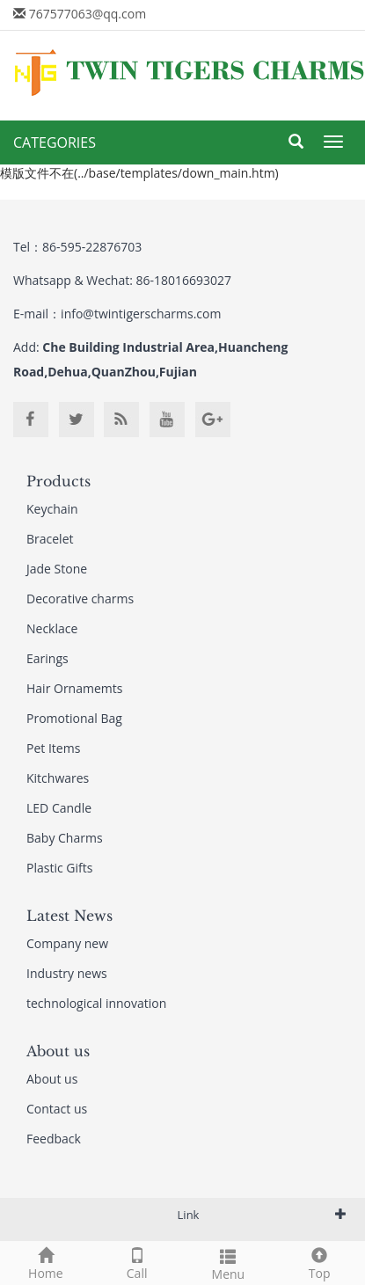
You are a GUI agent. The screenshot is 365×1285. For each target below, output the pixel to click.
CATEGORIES (54, 142)
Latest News (69, 915)
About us (58, 1051)
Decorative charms (80, 598)
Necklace (51, 628)
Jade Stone (56, 568)
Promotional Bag (74, 718)
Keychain (52, 508)
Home (45, 1261)
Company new (67, 943)
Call (137, 1261)
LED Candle (58, 807)
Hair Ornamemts (74, 688)
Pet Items (53, 748)
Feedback (53, 1138)
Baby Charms (64, 837)
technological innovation (96, 1003)
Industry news (66, 973)
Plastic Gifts (59, 867)
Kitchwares (57, 778)
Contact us (56, 1108)
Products (58, 481)
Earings (47, 658)
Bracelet (50, 538)
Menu (228, 1262)
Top (319, 1261)
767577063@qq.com (88, 13)
